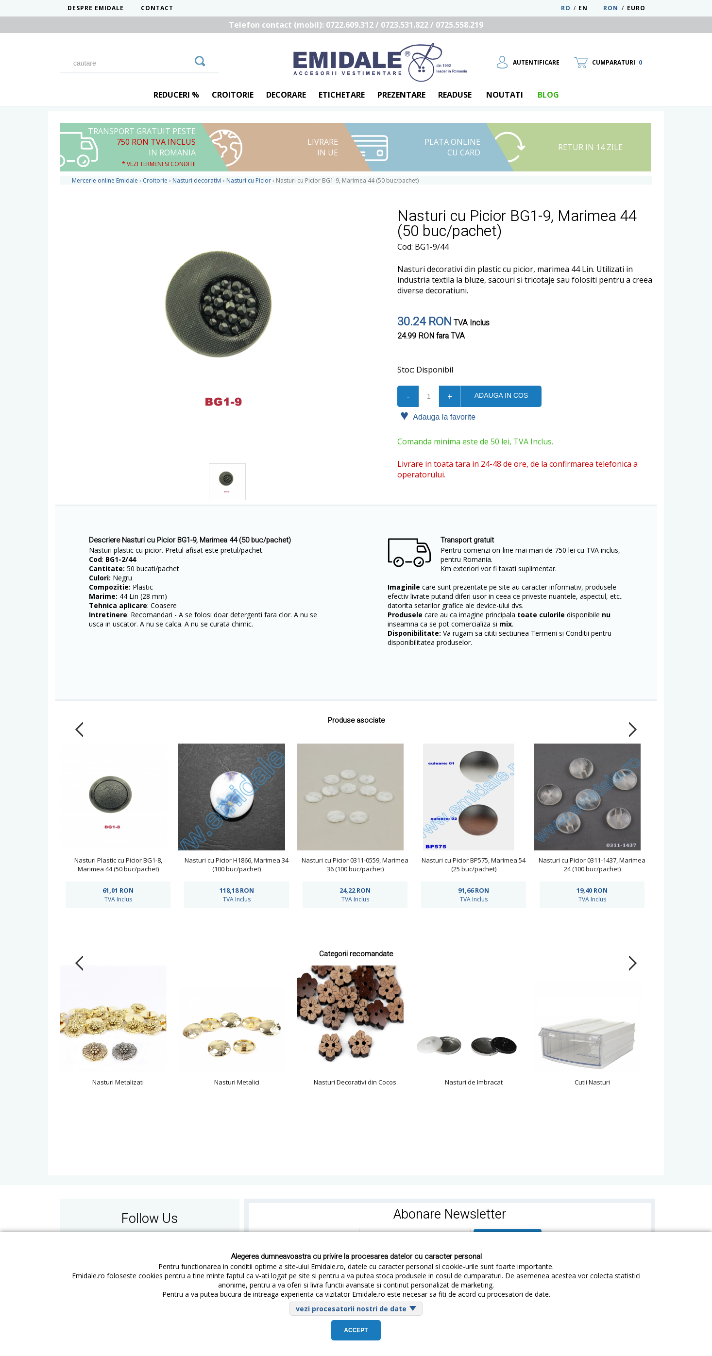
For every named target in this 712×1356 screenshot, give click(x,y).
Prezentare (401, 94)
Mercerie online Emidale (105, 180)
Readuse (455, 94)
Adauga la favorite (437, 416)
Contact (157, 8)
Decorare (286, 94)
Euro (636, 8)
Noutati (504, 94)
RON (610, 8)
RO (566, 8)
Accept (356, 1330)
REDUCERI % (176, 94)
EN (589, 8)
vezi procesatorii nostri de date (351, 1308)
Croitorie (233, 94)
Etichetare (342, 94)
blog (548, 94)
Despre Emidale (96, 8)
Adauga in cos (501, 395)
